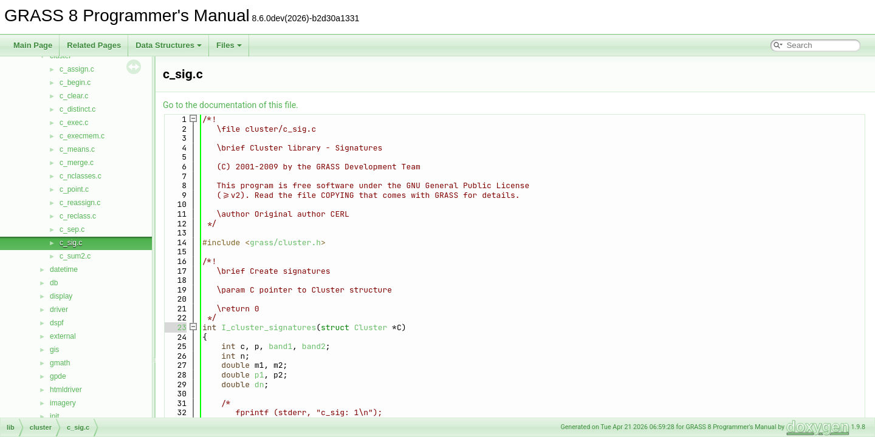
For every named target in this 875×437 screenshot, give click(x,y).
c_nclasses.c (80, 176)
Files (229, 45)
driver (59, 309)
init (54, 416)
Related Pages (94, 45)
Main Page (32, 45)
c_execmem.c (82, 136)
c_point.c (74, 189)
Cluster (371, 327)
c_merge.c (77, 162)
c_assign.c (77, 69)
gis (54, 349)
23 (175, 327)
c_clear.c (74, 96)
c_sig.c (71, 243)
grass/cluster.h (285, 242)
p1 (259, 375)
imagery (63, 403)
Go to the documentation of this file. (230, 105)
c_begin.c (75, 82)
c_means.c (77, 149)
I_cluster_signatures (268, 327)
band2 (314, 346)
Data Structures (169, 45)
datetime (64, 269)
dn (259, 384)
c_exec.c (74, 122)
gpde (58, 376)
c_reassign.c (80, 202)
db (54, 283)
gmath (60, 363)
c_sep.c (72, 229)
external (63, 336)
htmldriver (66, 389)
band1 (280, 346)
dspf (57, 323)
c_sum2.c (75, 256)
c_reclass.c (78, 216)
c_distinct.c (77, 109)
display (61, 296)
